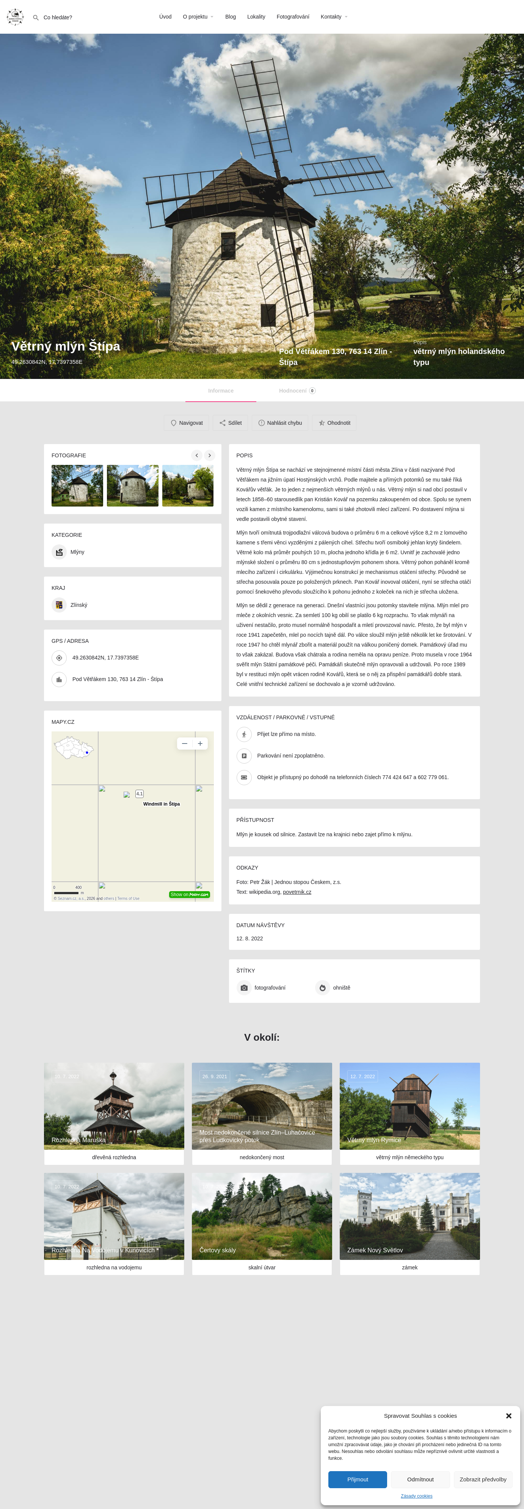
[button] (509, 1416)
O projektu (195, 17)
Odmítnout (420, 1479)
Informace (221, 391)
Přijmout (357, 1479)
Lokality (256, 17)
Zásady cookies (416, 1496)
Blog (230, 17)
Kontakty (331, 17)
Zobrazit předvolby (483, 1479)
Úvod (165, 17)
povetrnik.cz (297, 892)
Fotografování (293, 17)
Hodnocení (297, 390)
